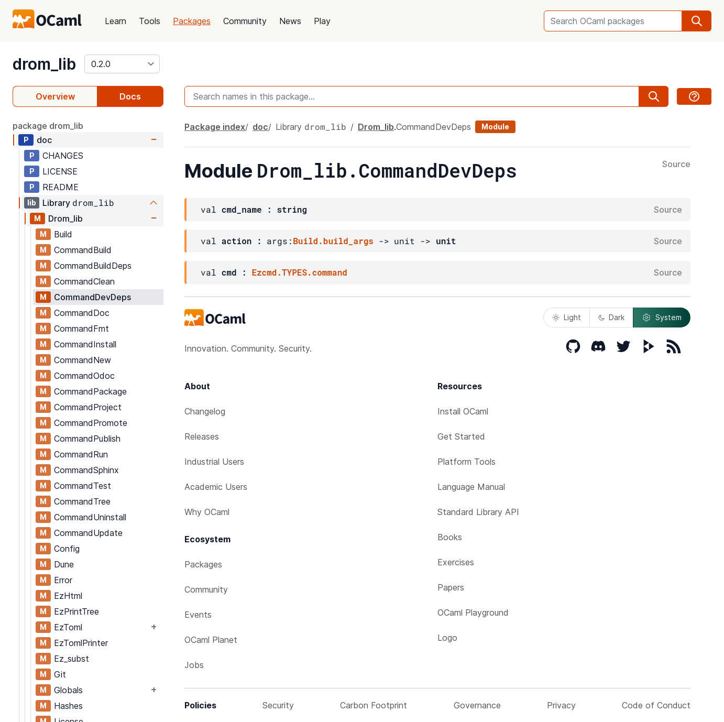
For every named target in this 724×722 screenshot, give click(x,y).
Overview (55, 96)
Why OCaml (206, 512)
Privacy (561, 705)
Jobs (194, 665)
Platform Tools (466, 461)
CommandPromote (90, 423)
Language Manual (471, 487)
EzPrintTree (76, 611)
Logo (447, 637)
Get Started (461, 436)
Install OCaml (462, 411)
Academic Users (215, 487)
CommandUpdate (88, 533)
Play (322, 21)
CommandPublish (87, 438)
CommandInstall (85, 344)
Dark (611, 317)
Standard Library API (478, 512)
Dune (64, 564)
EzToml (68, 627)
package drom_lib (48, 126)
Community (245, 21)
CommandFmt (81, 328)
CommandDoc (81, 313)
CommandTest (82, 485)
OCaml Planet (210, 640)
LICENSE (60, 171)
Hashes (68, 706)
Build (63, 234)
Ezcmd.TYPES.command (299, 272)
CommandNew (82, 360)
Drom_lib (65, 218)
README (60, 187)
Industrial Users (214, 461)
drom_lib (44, 63)
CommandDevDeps (92, 297)
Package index (214, 127)
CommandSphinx (86, 470)
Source (676, 164)
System (662, 317)
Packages (192, 21)
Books (449, 537)
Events (198, 614)
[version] (122, 63)
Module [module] (495, 126)
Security (278, 705)
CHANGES (62, 155)
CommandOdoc (84, 375)
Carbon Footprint (373, 705)
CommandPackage (90, 391)
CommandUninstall (90, 517)
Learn (115, 21)
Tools (149, 21)
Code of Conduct (656, 705)
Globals (68, 690)
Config (67, 548)
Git (60, 674)
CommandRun (81, 454)
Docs (130, 96)
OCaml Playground (473, 612)
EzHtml (68, 595)
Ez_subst (71, 658)
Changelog (204, 411)
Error (63, 580)
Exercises (455, 562)
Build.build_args (333, 240)
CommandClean (84, 281)
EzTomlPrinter (81, 643)
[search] (696, 20)
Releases (201, 436)
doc (44, 140)
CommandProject (88, 407)
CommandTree (82, 501)
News (290, 21)
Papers (450, 587)
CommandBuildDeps (92, 265)
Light (566, 317)
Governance (477, 705)
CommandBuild (83, 250)
